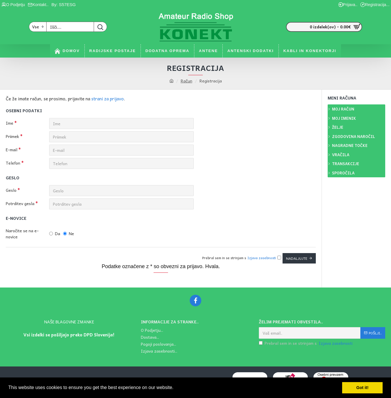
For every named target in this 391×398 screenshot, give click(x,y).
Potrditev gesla (20, 203)
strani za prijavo (107, 98)
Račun (186, 81)
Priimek (12, 136)
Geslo (11, 190)
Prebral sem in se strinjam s (306, 343)
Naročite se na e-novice (22, 233)
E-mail (11, 149)
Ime (9, 123)
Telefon (13, 163)
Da (54, 233)
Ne (68, 233)
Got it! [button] (362, 387)
